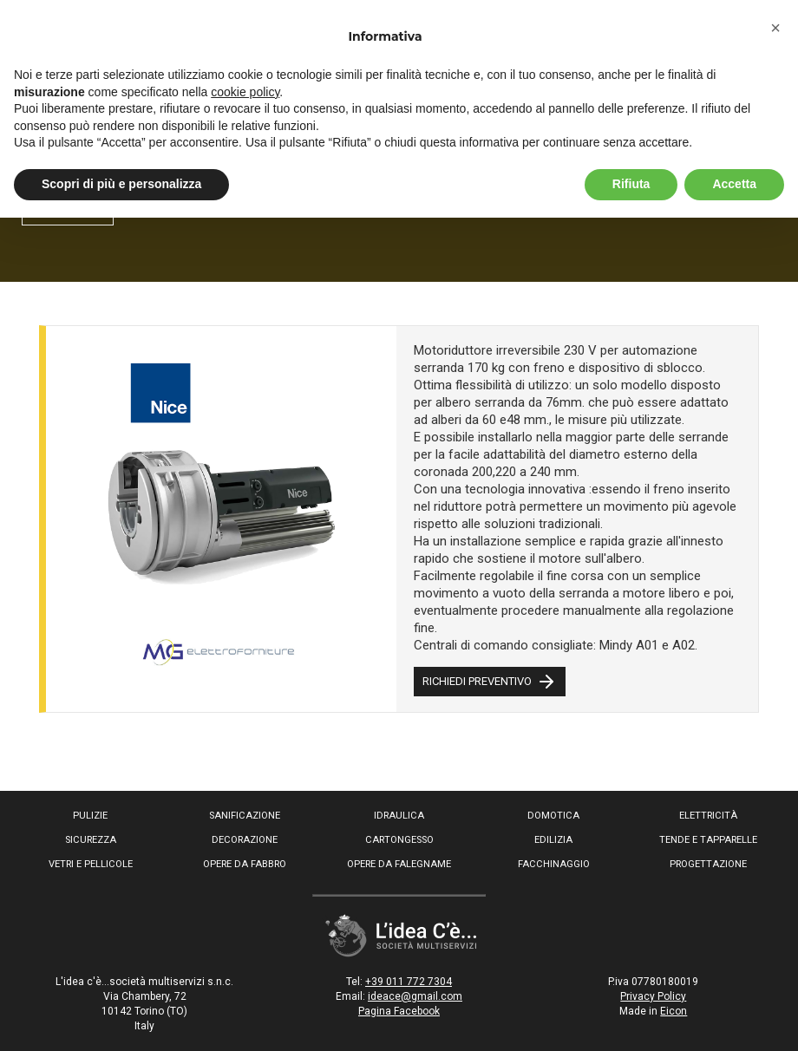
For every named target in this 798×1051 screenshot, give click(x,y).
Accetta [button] (734, 184)
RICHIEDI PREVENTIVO (489, 681)
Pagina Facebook (399, 1011)
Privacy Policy (653, 996)
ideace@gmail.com (415, 996)
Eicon (673, 1011)
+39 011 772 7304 (408, 982)
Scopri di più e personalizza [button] (121, 184)
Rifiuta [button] (631, 184)
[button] (775, 28)
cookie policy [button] (245, 92)
